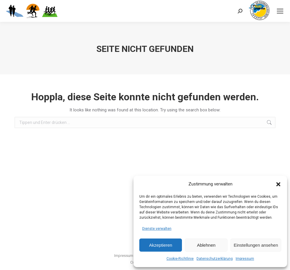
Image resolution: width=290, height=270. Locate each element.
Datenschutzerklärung (215, 259)
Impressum (245, 259)
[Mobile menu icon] (280, 11)
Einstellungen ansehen (256, 245)
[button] (278, 184)
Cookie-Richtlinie (180, 259)
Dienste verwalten (156, 229)
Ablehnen (206, 245)
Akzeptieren (160, 245)
